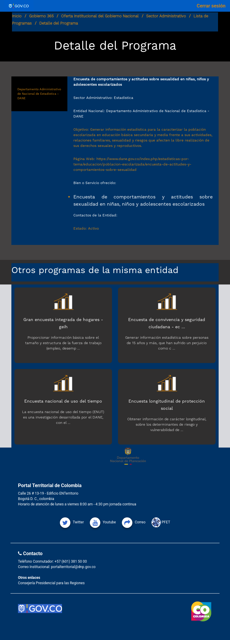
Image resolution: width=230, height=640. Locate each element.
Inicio (17, 16)
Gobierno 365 (41, 16)
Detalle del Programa (58, 23)
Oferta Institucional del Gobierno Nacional (100, 16)
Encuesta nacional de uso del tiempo (63, 401)
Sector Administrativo (166, 16)
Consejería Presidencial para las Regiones (51, 583)
